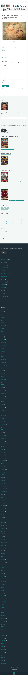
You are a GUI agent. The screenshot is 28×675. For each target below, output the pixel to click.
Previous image (4, 57)
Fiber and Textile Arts (4, 281)
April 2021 (2, 387)
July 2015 (2, 463)
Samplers (2, 295)
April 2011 (2, 536)
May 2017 (2, 430)
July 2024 (2, 331)
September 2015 (3, 460)
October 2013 (3, 489)
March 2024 (2, 337)
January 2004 (3, 663)
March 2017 (2, 433)
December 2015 (3, 455)
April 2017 (2, 432)
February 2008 (3, 595)
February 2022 (3, 373)
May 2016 (2, 447)
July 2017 (2, 427)
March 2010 (2, 556)
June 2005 (2, 643)
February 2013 (3, 502)
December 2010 (3, 542)
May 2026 (2, 309)
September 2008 (3, 584)
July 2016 (2, 446)
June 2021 (2, 384)
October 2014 (3, 471)
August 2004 (2, 654)
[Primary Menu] (26, 1)
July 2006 (2, 624)
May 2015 (2, 464)
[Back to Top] (14, 673)
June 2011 (2, 533)
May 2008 (2, 590)
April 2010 (2, 554)
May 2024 (2, 334)
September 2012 (3, 509)
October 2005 (3, 638)
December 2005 (3, 635)
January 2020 (3, 409)
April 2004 (2, 660)
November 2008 (3, 581)
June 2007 (2, 607)
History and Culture (4, 288)
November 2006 (3, 618)
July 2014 (2, 475)
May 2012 (2, 516)
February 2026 (3, 314)
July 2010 (2, 550)
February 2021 (3, 390)
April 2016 (2, 449)
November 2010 (3, 544)
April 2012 (2, 517)
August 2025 (2, 319)
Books (2, 268)
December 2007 (3, 598)
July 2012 (2, 513)
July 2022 (2, 368)
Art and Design (3, 262)
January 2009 (3, 578)
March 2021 (2, 388)
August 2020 (2, 399)
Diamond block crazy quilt (5, 278)
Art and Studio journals (4, 264)
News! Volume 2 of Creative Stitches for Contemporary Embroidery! (14, 219)
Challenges (2, 270)
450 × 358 (4, 18)
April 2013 (2, 499)
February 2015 (3, 466)
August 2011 (2, 530)
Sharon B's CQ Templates (4, 296)
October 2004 (3, 652)
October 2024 (3, 326)
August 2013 (2, 492)
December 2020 (3, 393)
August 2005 (2, 641)
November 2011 (3, 525)
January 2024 (3, 340)
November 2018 (3, 415)
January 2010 (3, 559)
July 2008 (2, 587)
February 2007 (3, 613)
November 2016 (3, 440)
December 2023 (3, 342)
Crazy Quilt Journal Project (5, 273)
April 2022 (2, 370)
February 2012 (3, 520)
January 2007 (3, 615)
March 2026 (2, 312)
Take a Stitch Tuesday (4, 299)
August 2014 (2, 474)
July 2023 (2, 350)
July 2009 (2, 568)
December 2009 (3, 561)
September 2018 (3, 418)
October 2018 (3, 416)
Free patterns (3, 282)
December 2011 (3, 523)
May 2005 (2, 644)
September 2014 (3, 472)
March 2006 (2, 630)
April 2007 (2, 610)
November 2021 (3, 378)
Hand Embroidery (7, 8)
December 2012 (3, 505)
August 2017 (2, 426)
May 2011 (2, 534)
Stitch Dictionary (3, 298)
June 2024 (2, 333)
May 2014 (2, 478)
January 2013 (3, 503)
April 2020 (2, 404)
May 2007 (2, 609)
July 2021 (2, 382)
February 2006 (3, 632)
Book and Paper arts (4, 267)
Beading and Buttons (4, 265)
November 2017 (3, 423)
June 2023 (2, 351)
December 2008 (3, 579)
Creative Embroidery (4, 276)
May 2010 (2, 553)
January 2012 (3, 522)
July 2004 (2, 655)
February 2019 (3, 412)
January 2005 (3, 649)
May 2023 (2, 353)
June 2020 (2, 402)
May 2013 (2, 497)
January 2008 (3, 596)
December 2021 (3, 376)
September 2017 (3, 424)
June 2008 (2, 589)
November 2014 (3, 469)
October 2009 (3, 564)
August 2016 (2, 444)
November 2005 (3, 637)
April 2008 (2, 592)
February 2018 (3, 421)
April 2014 (2, 480)
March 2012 (2, 519)
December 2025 (3, 317)
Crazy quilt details (3, 271)
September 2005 (3, 640)
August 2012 (2, 511)
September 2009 (3, 565)
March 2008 (2, 593)
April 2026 (2, 311)
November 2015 (3, 457)
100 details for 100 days (4, 259)
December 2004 (3, 651)
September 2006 (3, 621)
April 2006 (2, 629)
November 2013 (3, 488)
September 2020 (3, 398)
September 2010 (3, 547)
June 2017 (2, 429)
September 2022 (3, 365)
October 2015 (3, 458)
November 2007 (3, 599)
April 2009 (2, 573)
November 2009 (3, 562)
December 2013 (3, 486)
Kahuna (14, 667)
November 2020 (3, 395)
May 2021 (2, 385)
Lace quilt (2, 290)
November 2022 (3, 362)
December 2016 (3, 438)
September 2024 (3, 328)
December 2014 (3, 468)
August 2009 (2, 567)
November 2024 (3, 325)
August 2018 (2, 419)
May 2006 (2, 627)
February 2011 (3, 539)
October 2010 (3, 545)
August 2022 (2, 367)
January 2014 (3, 485)
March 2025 (2, 322)
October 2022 (3, 364)
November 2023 (3, 343)
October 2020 (3, 396)
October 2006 (3, 620)
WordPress (17, 667)
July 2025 (2, 320)
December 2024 (3, 323)
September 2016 (3, 443)
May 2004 (2, 658)
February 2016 (3, 452)
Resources (2, 293)
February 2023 (3, 357)
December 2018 (3, 413)
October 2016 (3, 441)
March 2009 (2, 575)
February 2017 (3, 435)
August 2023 (2, 348)
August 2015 (2, 461)
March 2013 (2, 500)
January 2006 (3, 634)
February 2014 (3, 483)
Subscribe (3, 130)
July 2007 (2, 606)
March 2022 (2, 371)
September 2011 (3, 528)
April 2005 (2, 646)
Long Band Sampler (4, 292)
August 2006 (2, 623)
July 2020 (2, 401)
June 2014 (2, 477)
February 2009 (3, 576)
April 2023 (2, 354)
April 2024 (2, 336)
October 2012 (3, 508)
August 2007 (2, 604)
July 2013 (2, 494)
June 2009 (2, 570)
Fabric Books (3, 279)
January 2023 (3, 359)
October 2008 (3, 582)
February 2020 (3, 407)
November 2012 (3, 506)
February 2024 (3, 339)
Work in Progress (3, 302)
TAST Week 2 (6, 215)
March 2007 (2, 612)
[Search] (2, 118)
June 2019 (2, 410)
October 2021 (3, 379)
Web (1, 301)
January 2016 (3, 454)
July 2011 (2, 531)
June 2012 (2, 514)
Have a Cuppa (3, 287)
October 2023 (3, 345)
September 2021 (3, 381)
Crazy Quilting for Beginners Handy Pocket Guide (16, 200)
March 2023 (2, 356)
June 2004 (2, 657)
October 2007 (3, 601)
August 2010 (2, 548)
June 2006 (2, 626)
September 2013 (3, 491)
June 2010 (2, 551)
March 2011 (2, 537)
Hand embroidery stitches (5, 285)
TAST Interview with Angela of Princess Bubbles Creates (11, 19)
